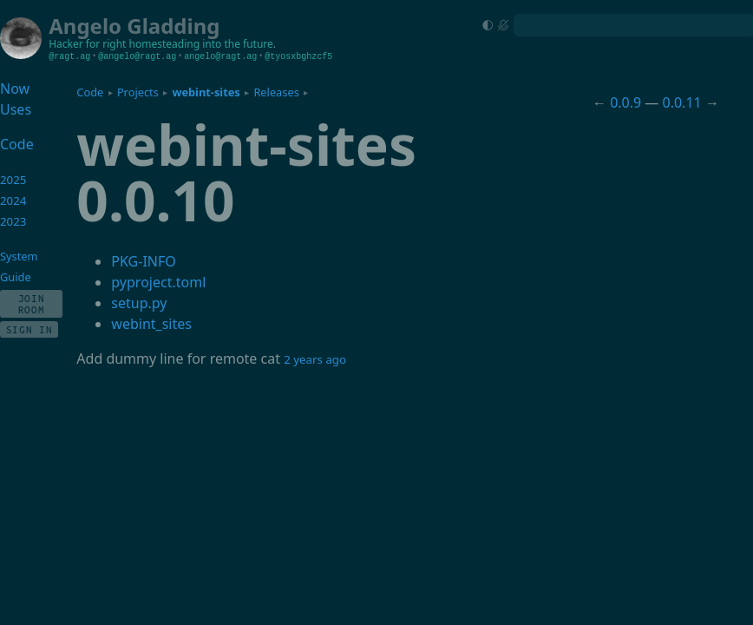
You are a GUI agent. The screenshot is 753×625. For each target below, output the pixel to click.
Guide (15, 277)
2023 (13, 221)
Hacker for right (87, 43)
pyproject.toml (158, 282)
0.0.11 (682, 102)
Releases (275, 92)
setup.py (139, 302)
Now (14, 88)
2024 (13, 200)
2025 (13, 180)
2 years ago (315, 359)
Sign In (29, 329)
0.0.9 (625, 102)
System (18, 256)
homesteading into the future (201, 43)
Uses (15, 109)
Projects (138, 92)
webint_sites (151, 323)
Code (89, 92)
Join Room (31, 304)
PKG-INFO (143, 261)
